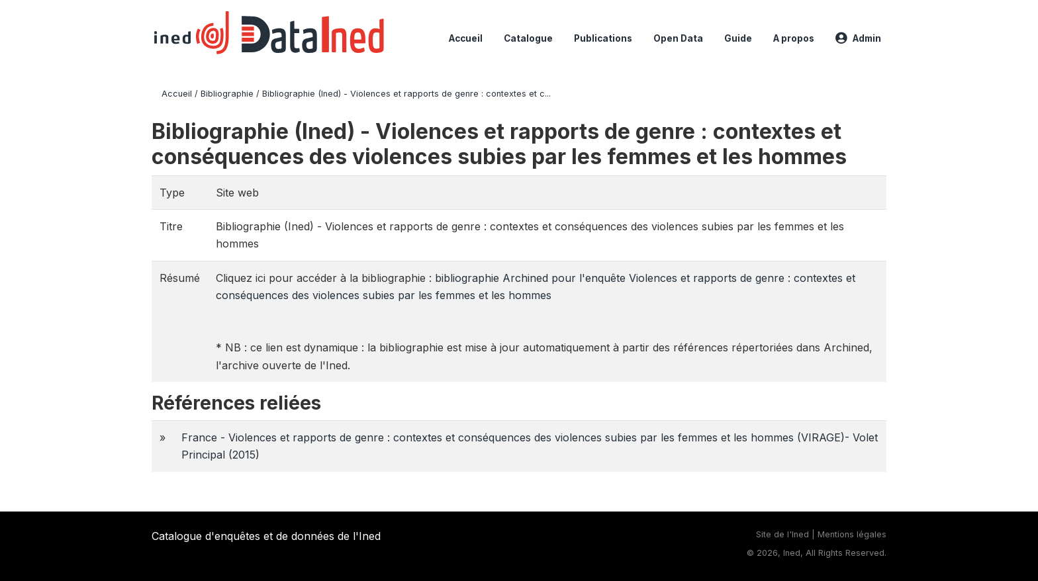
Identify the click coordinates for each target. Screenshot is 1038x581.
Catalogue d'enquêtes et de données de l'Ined (266, 536)
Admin (858, 38)
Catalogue (528, 38)
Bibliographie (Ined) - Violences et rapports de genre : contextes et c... (406, 94)
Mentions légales (852, 534)
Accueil (466, 38)
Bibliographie (227, 94)
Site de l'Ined (782, 534)
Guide (738, 38)
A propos (793, 38)
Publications (603, 38)
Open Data (678, 38)
